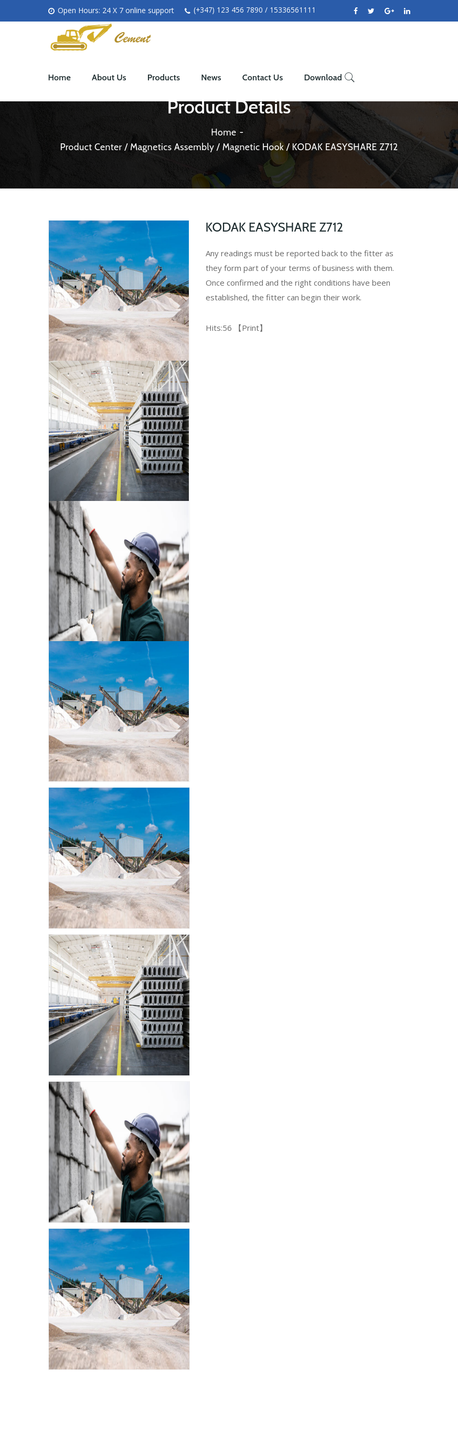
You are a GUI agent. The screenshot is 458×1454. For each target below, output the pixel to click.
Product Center (88, 147)
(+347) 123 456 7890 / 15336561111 (251, 10)
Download (323, 77)
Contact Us (262, 77)
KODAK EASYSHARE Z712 (347, 147)
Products (163, 77)
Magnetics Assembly (171, 147)
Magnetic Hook (253, 147)
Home (59, 77)
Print (250, 327)
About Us (109, 77)
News (211, 77)
